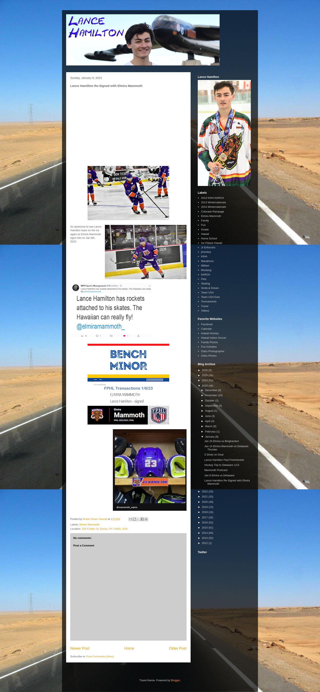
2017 (205, 517)
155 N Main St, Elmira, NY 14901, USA (105, 528)
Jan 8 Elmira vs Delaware (219, 475)
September (212, 405)
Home (129, 648)
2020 (205, 501)
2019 (205, 506)
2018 (205, 512)
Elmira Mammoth (90, 524)
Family (205, 220)
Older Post (178, 648)
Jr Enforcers (208, 247)
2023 (205, 385)
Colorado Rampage (212, 211)
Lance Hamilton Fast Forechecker (224, 459)
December (211, 390)
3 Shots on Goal (213, 454)
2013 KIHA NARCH (212, 197)
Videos (205, 310)
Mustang (206, 270)
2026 (205, 370)
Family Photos (209, 342)
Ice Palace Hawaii (211, 242)
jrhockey (206, 251)
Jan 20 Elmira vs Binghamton (221, 441)
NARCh (205, 274)
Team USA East (210, 296)
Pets (203, 279)
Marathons (207, 261)
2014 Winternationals (213, 206)
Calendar (206, 328)
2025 (205, 375)
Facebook (207, 324)
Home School (209, 238)
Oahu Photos (209, 355)
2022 (205, 491)
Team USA (207, 292)
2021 (205, 496)
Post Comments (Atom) (100, 656)
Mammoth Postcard (215, 470)
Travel (204, 306)
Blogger (175, 680)
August (209, 410)
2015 (205, 527)
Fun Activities (209, 346)
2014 (205, 532)
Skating (205, 283)
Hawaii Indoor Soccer (213, 337)
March (209, 426)
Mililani (205, 265)
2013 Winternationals (213, 202)
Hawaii (205, 233)
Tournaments (208, 301)
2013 (205, 537)
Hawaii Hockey (210, 333)
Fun (203, 225)
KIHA (204, 256)
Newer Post (79, 648)
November (211, 395)
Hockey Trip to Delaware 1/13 (221, 464)
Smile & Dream (210, 288)
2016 (205, 522)
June (208, 416)
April (208, 421)
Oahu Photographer (212, 351)
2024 (205, 380)
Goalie (205, 229)
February (211, 431)
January (210, 436)
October (210, 400)
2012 (205, 543)
